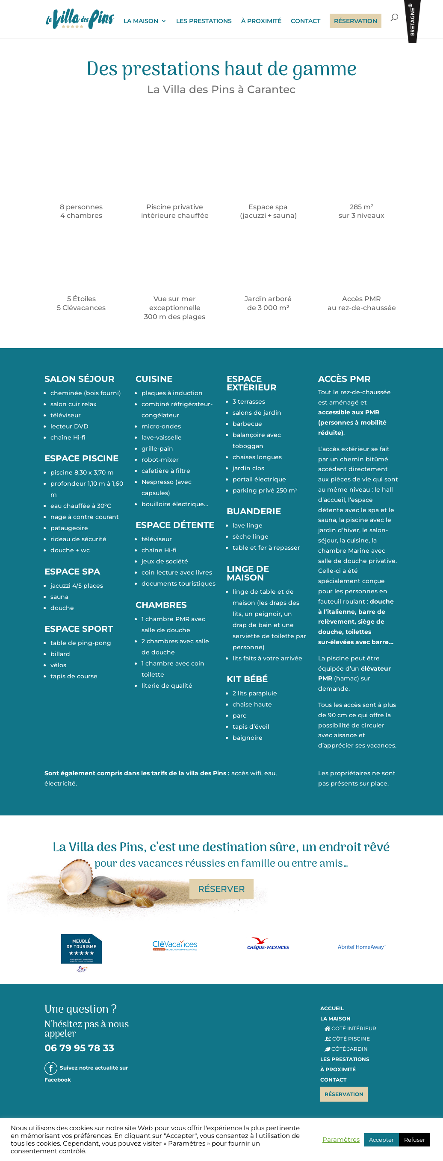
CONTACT (305, 21)
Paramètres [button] (341, 1139)
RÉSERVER (221, 889)
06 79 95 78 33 (79, 1048)
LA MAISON (141, 21)
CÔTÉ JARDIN (346, 1049)
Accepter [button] (381, 1139)
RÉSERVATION (355, 21)
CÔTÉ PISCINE (347, 1038)
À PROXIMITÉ (261, 21)
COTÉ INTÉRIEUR (351, 1028)
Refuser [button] (414, 1139)
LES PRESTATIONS (204, 21)
